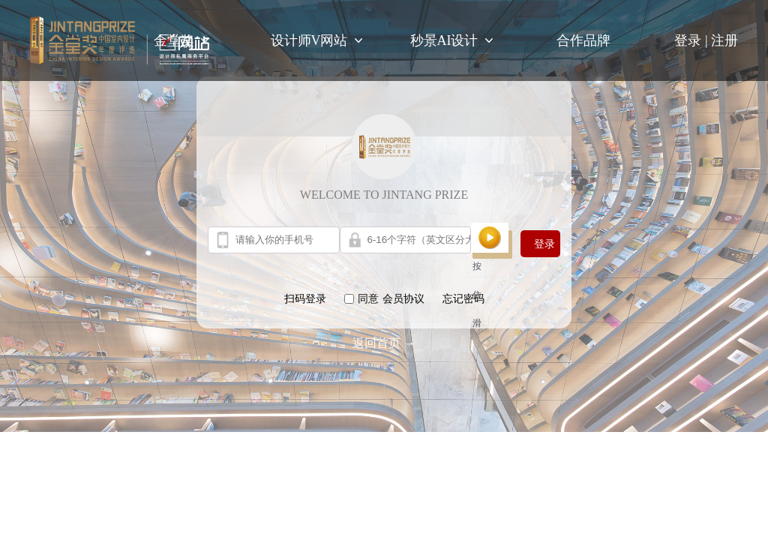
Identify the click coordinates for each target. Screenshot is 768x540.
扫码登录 (305, 298)
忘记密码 (463, 298)
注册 (724, 40)
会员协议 (403, 298)
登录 (692, 40)
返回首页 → (384, 343)
